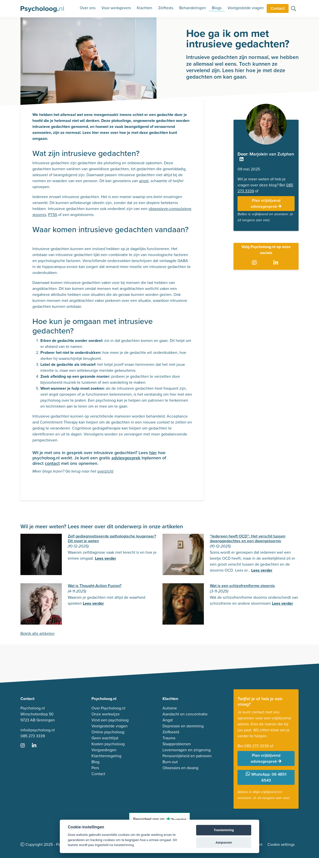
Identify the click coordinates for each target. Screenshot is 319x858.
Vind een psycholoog (110, 720)
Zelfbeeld (170, 732)
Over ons (87, 8)
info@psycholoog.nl (37, 730)
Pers (95, 768)
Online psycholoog (107, 732)
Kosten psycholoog (108, 744)
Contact (278, 8)
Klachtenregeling (106, 756)
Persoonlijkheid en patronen (187, 756)
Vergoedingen (103, 750)
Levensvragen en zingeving (186, 750)
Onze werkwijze (105, 714)
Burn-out (170, 762)
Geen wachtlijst (104, 738)
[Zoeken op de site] (294, 9)
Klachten (144, 8)
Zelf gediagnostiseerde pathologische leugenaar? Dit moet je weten (112, 538)
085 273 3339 (32, 736)
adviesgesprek (125, 458)
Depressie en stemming (183, 726)
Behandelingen (192, 8)
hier (153, 452)
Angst (167, 720)
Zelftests (165, 8)
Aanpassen (224, 842)
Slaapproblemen (176, 744)
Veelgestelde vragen (246, 8)
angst (144, 181)
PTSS (52, 214)
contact (52, 463)
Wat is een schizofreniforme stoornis (242, 586)
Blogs (217, 8)
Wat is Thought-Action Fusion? (94, 586)
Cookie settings (281, 844)
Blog (95, 762)
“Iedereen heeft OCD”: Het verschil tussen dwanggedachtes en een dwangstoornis (247, 538)
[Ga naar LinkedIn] (276, 263)
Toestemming (224, 830)
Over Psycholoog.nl (108, 708)
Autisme (169, 708)
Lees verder (105, 558)
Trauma (168, 738)
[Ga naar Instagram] (255, 263)
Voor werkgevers (116, 8)
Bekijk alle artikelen (37, 633)
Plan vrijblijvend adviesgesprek (266, 203)
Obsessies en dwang (180, 768)
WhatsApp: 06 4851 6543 (266, 777)
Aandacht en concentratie (185, 714)
